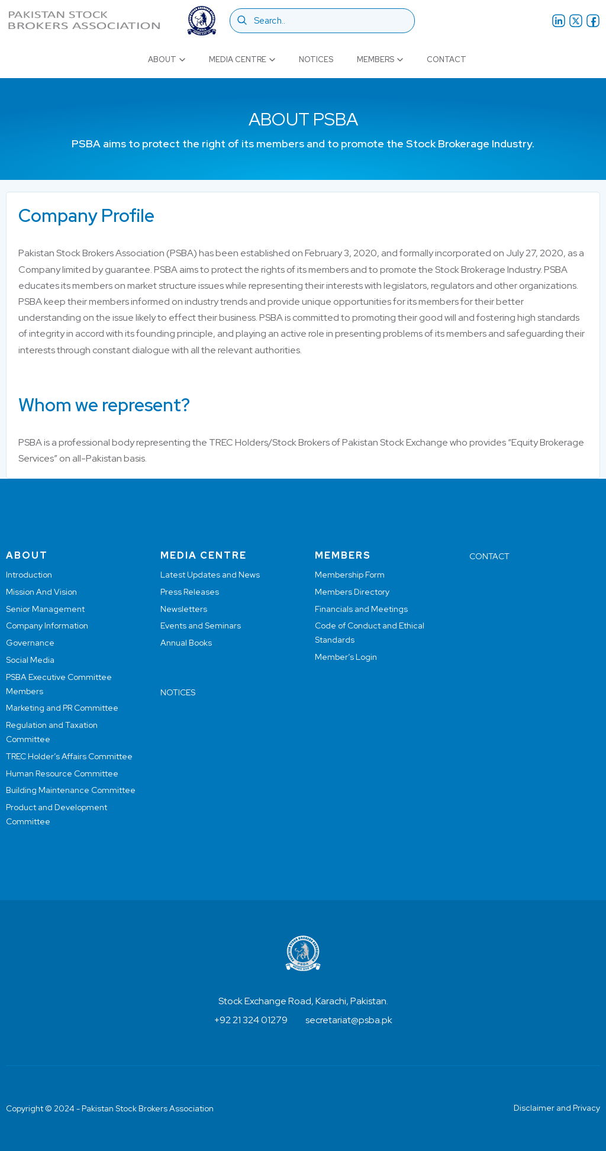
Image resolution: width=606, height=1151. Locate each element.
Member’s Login (346, 657)
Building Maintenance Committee (71, 790)
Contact (446, 59)
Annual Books (186, 642)
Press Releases (189, 591)
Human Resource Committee (62, 773)
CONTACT (489, 556)
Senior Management (45, 609)
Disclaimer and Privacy (557, 1107)
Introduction (29, 574)
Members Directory (352, 591)
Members (380, 59)
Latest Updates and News (210, 574)
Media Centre (242, 59)
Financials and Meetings (361, 609)
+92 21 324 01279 (251, 1020)
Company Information (47, 625)
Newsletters (183, 609)
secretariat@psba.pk (348, 1020)
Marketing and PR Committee (62, 707)
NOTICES (177, 692)
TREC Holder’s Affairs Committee (69, 756)
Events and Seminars (200, 625)
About (166, 59)
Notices (316, 59)
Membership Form (350, 574)
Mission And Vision (41, 591)
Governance (30, 642)
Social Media (30, 660)
